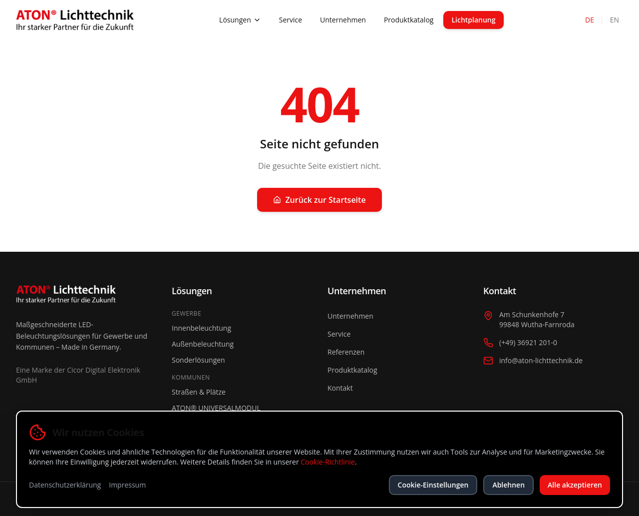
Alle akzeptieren (575, 485)
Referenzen (345, 352)
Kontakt (340, 388)
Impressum (127, 485)
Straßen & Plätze (199, 392)
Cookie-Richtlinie (327, 462)
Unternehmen (343, 19)
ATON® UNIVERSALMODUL (216, 408)
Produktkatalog (409, 19)
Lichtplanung (473, 19)
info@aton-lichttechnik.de (541, 360)
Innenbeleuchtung (201, 328)
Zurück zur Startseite (319, 199)
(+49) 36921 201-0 (528, 342)
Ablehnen (508, 485)
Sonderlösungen (198, 360)
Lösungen (240, 19)
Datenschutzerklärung (65, 485)
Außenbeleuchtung (203, 344)
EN (614, 19)
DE (589, 19)
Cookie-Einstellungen (433, 485)
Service (290, 19)
